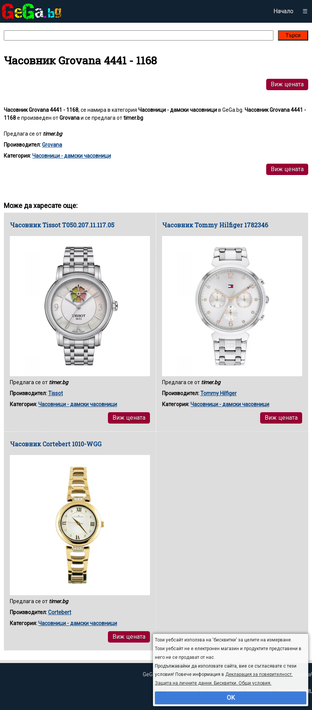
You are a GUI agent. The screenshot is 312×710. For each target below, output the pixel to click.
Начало (283, 11)
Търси (293, 35)
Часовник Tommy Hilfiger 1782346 (215, 225)
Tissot (55, 393)
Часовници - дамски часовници (71, 156)
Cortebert (59, 612)
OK (231, 697)
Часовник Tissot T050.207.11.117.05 (62, 225)
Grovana (52, 145)
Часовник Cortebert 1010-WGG (55, 444)
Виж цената (287, 84)
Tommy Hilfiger (218, 393)
